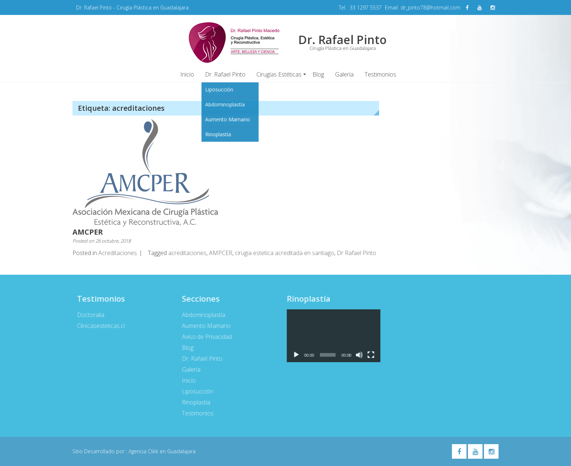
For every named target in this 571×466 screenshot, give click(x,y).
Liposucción (194, 391)
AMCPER (87, 232)
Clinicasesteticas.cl (98, 326)
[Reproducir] (293, 355)
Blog (318, 74)
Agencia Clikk (144, 451)
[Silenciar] (356, 355)
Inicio (187, 74)
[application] (331, 335)
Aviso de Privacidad (204, 337)
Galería (344, 74)
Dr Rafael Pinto (356, 253)
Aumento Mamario (203, 326)
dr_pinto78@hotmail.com (430, 7)
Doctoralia (88, 315)
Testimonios (380, 74)
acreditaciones (187, 253)
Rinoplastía (193, 402)
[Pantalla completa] (368, 355)
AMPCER (220, 253)
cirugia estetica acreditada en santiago (284, 253)
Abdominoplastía (200, 315)
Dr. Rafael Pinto (225, 74)
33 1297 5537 (366, 7)
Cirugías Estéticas (279, 74)
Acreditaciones (117, 253)
